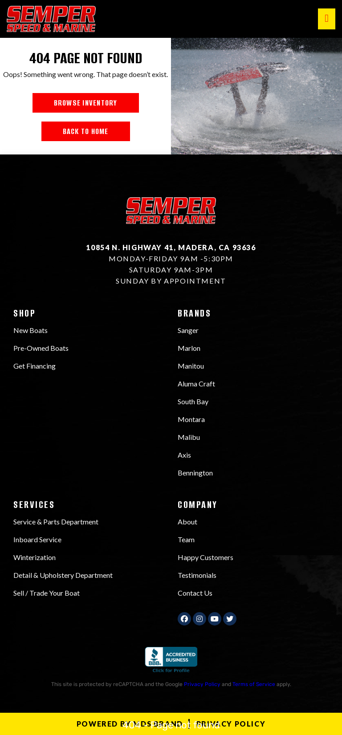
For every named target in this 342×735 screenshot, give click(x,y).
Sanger (188, 330)
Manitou (191, 365)
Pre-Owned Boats (41, 348)
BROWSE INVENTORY (86, 102)
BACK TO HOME (86, 131)
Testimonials (197, 575)
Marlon (189, 348)
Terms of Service (253, 684)
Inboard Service (37, 539)
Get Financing (34, 365)
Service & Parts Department (55, 521)
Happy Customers (205, 557)
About (187, 521)
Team (186, 539)
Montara (191, 419)
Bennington (195, 472)
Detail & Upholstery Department (63, 575)
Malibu (189, 437)
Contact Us (195, 593)
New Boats (30, 330)
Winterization (34, 557)
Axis (184, 455)
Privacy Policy (202, 684)
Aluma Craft (196, 383)
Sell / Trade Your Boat (46, 593)
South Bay (193, 401)
